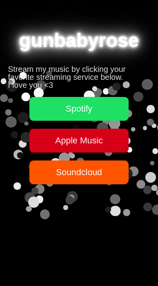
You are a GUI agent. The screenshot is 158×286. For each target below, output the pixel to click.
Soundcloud (79, 172)
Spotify (79, 109)
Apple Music (79, 140)
